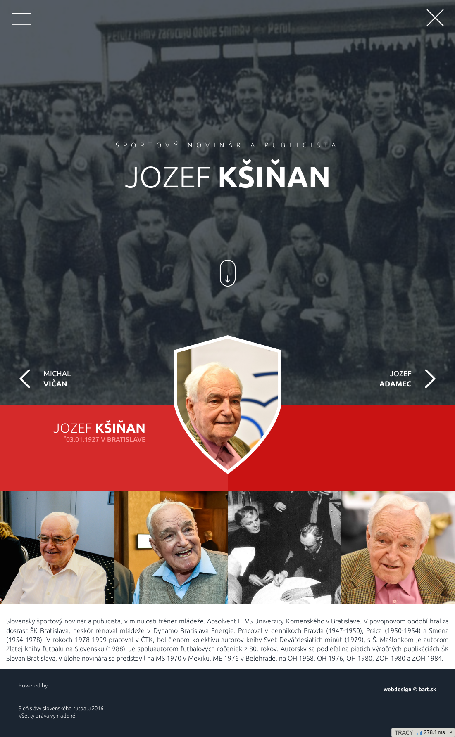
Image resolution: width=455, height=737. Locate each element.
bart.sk (427, 689)
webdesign (398, 689)
